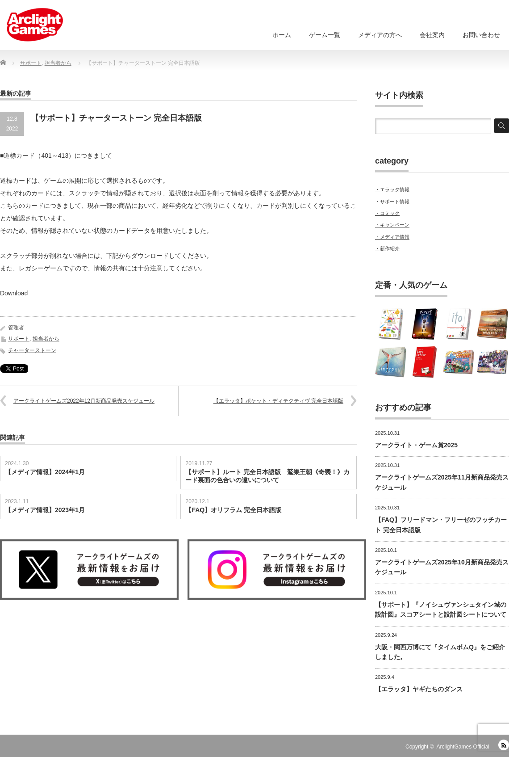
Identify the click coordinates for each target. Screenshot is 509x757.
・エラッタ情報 (392, 189)
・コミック (387, 213)
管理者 (16, 327)
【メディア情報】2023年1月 (45, 509)
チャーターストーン (32, 350)
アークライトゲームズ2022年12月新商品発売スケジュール (83, 401)
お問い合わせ (481, 34)
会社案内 (432, 34)
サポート (18, 339)
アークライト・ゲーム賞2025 (416, 445)
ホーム (281, 34)
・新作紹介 (387, 248)
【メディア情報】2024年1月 (45, 471)
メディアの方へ (380, 34)
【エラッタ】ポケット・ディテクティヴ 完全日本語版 (278, 401)
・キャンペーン (392, 224)
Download (14, 293)
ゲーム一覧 (324, 34)
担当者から (46, 339)
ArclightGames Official (463, 747)
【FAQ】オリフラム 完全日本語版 (233, 509)
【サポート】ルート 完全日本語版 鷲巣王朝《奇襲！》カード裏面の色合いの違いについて (267, 476)
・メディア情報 (392, 237)
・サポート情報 (392, 201)
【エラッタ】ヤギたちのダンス (419, 689)
